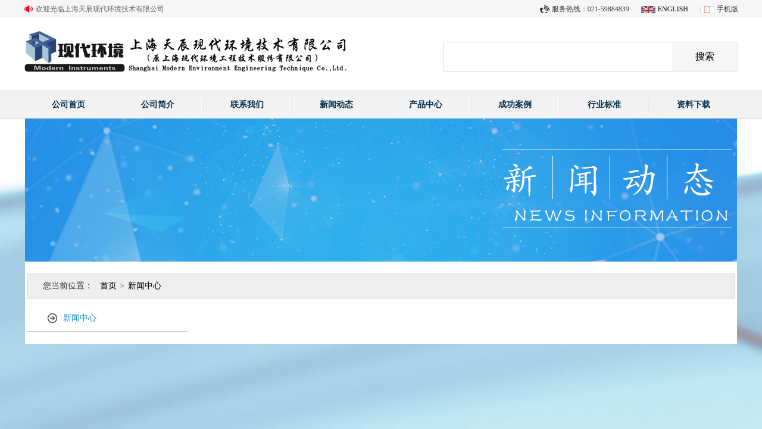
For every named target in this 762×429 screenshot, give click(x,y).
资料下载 (693, 104)
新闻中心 (144, 285)
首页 (108, 285)
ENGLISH (673, 9)
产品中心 (425, 104)
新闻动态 (336, 104)
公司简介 (157, 104)
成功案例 (515, 104)
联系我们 (247, 104)
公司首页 (68, 104)
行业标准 (604, 104)
